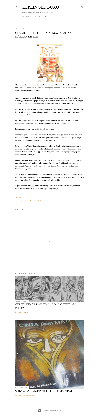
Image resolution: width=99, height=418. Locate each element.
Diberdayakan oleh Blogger (49, 410)
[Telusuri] (82, 6)
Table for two (24, 201)
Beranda (26, 17)
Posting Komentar (28, 395)
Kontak (46, 17)
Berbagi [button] (18, 198)
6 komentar (26, 312)
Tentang (37, 17)
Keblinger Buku (40, 7)
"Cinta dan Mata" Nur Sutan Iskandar (44, 391)
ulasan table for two (36, 201)
